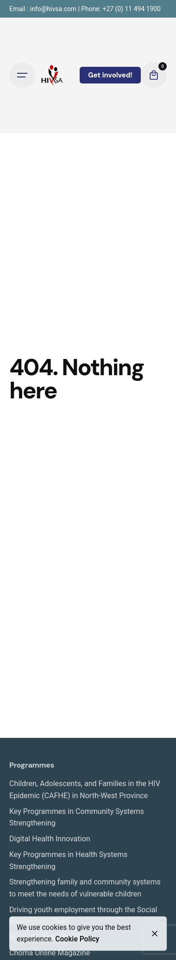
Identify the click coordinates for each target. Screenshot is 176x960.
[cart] (154, 75)
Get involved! (110, 75)
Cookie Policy (77, 939)
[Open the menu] (22, 75)
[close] (154, 933)
